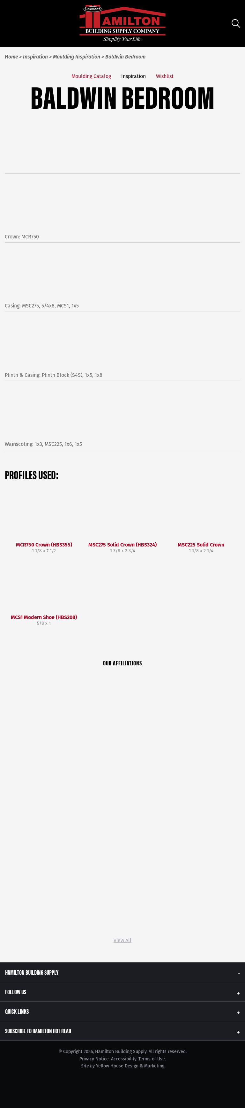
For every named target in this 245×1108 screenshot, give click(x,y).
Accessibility (123, 1059)
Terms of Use (151, 1059)
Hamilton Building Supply (31, 972)
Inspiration (133, 76)
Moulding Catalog (91, 76)
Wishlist (165, 76)
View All (122, 940)
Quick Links (17, 1011)
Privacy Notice (94, 1059)
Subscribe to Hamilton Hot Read (38, 1030)
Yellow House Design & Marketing (130, 1066)
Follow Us (15, 991)
